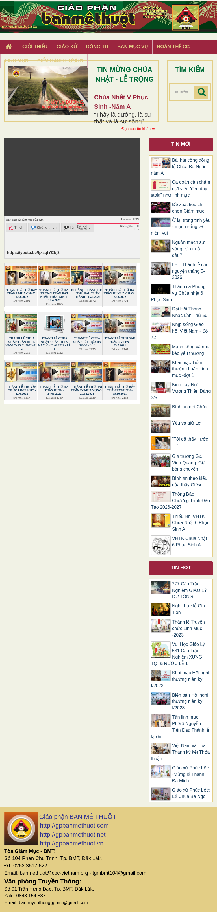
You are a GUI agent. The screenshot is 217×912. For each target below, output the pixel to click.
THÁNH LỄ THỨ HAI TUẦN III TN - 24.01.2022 (54, 390)
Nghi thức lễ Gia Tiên (188, 609)
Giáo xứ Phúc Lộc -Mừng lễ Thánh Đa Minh (190, 774)
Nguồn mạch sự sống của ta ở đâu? (188, 249)
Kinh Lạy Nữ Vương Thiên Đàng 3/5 (181, 391)
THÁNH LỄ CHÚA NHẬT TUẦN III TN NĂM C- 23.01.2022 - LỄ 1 (54, 343)
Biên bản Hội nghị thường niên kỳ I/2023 (190, 701)
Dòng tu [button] (97, 46)
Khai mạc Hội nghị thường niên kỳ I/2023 (180, 679)
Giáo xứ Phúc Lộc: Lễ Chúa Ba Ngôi (191, 793)
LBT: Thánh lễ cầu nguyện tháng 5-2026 (190, 271)
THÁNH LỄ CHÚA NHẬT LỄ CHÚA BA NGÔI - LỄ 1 (87, 341)
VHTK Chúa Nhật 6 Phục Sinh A (189, 541)
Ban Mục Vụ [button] (132, 46)
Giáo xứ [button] (67, 46)
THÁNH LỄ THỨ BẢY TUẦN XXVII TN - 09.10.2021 (120, 390)
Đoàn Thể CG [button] (173, 46)
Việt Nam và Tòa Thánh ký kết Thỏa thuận (180, 752)
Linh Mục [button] (16, 61)
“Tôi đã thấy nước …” (190, 442)
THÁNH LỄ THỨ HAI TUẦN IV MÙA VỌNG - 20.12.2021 (87, 390)
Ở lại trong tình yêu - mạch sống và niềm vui (181, 227)
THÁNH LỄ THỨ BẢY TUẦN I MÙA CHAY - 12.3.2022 (21, 293)
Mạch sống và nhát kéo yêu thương (191, 350)
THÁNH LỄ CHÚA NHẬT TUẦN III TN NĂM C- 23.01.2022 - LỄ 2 (21, 343)
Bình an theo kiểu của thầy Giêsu (189, 481)
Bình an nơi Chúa (189, 406)
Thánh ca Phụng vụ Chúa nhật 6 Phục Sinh (178, 293)
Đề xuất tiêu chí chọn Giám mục (188, 207)
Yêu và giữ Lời (187, 423)
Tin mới (180, 144)
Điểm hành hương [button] (60, 61)
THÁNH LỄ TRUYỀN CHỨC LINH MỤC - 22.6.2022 (21, 390)
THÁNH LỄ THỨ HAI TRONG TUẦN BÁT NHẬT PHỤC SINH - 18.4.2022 (54, 295)
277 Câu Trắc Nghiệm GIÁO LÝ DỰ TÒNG (189, 590)
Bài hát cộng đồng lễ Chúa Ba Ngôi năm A (180, 167)
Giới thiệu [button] (34, 46)
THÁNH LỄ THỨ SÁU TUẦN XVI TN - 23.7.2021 (120, 341)
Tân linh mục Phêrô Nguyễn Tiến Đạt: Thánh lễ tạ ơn (180, 727)
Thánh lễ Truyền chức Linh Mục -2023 (188, 628)
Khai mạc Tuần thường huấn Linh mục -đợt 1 (190, 369)
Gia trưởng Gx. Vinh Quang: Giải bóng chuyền (189, 463)
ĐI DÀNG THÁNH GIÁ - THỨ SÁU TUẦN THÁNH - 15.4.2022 (87, 293)
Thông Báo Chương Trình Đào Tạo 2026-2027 (180, 500)
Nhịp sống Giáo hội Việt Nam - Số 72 (179, 331)
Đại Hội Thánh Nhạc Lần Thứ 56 (189, 312)
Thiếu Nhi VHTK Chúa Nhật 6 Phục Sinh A (190, 523)
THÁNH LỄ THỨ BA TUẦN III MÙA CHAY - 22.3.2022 (120, 293)
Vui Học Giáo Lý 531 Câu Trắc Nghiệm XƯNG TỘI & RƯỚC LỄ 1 (178, 654)
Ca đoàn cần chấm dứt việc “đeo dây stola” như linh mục (180, 189)
